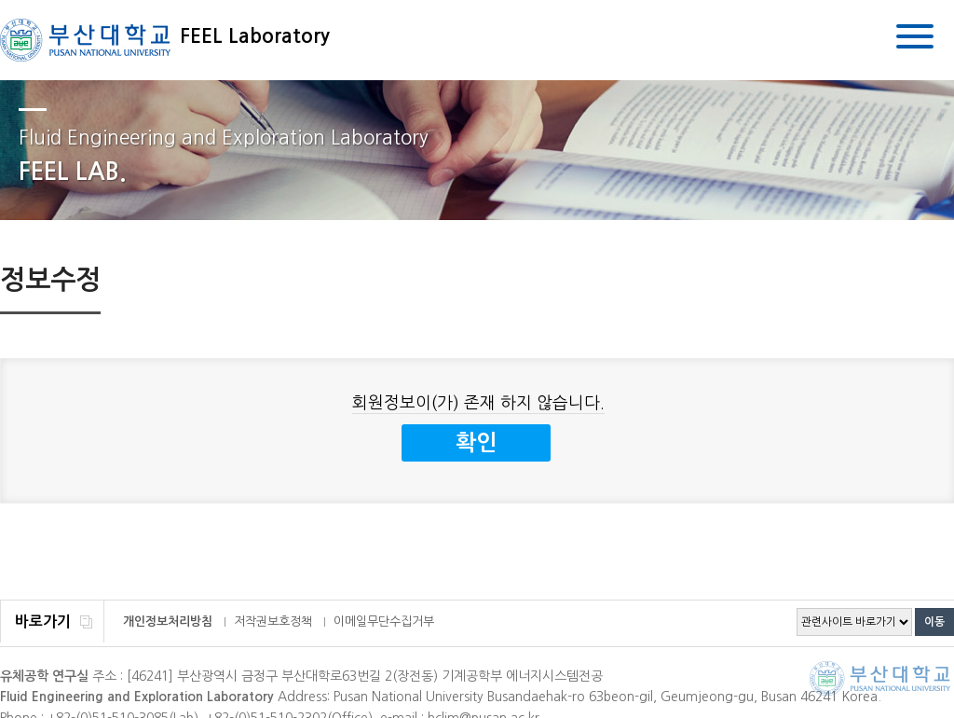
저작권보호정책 (273, 621)
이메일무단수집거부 (384, 621)
